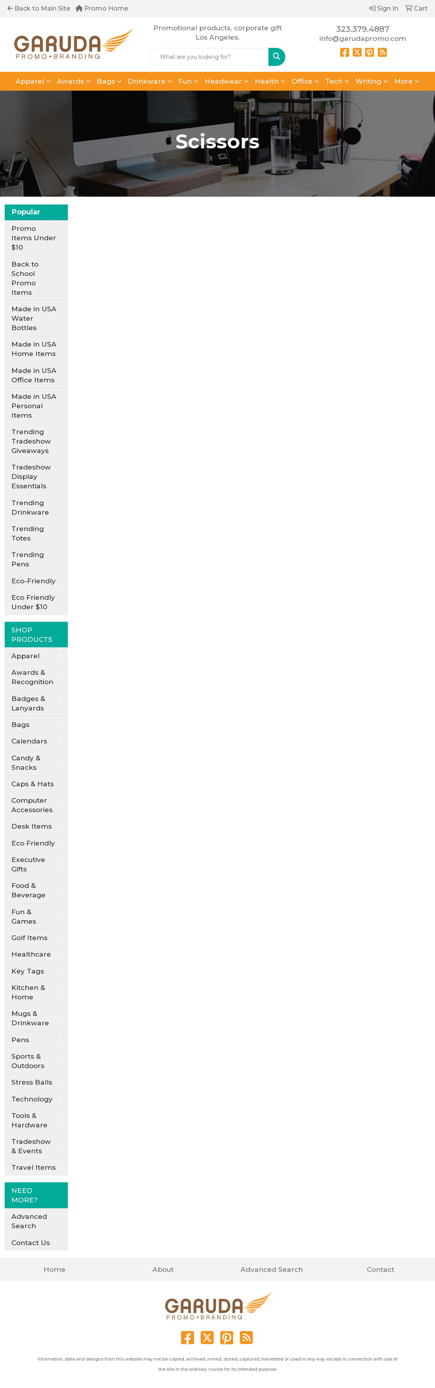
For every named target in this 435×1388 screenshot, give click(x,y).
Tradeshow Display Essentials (31, 476)
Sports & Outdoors (27, 1061)
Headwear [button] (223, 81)
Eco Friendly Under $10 (33, 602)
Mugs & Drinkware (30, 1018)
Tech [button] (334, 81)
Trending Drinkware (30, 507)
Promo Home (102, 8)
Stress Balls (31, 1082)
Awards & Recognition (32, 677)
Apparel (25, 656)
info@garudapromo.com (362, 38)
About (163, 1269)
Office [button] (302, 81)
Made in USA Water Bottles (33, 318)
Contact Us (30, 1242)
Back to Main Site (38, 8)
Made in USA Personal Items (33, 405)
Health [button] (267, 81)
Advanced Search (29, 1221)
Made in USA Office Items (33, 375)
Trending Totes (27, 533)
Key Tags (27, 971)
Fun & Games (23, 916)
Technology (32, 1099)
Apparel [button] (30, 81)
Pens (20, 1040)
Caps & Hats (32, 784)
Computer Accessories (32, 805)
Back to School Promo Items (24, 278)
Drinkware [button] (146, 81)
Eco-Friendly (33, 581)
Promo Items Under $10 (33, 237)
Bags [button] (106, 81)
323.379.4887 (362, 29)
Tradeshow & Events (31, 1146)
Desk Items (31, 826)
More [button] (403, 81)
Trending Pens (27, 559)
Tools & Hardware (29, 1120)
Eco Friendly (33, 843)
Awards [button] (70, 81)
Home (54, 1269)
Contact (380, 1269)
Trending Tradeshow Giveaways (31, 441)
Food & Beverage (28, 890)
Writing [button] (368, 81)
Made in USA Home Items (33, 349)
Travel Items (33, 1167)
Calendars (29, 741)
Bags (20, 724)
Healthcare (31, 954)
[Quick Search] (209, 57)
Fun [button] (185, 81)
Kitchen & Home (28, 992)
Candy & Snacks (25, 762)
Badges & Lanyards (28, 703)
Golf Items (29, 937)
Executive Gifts (28, 864)
